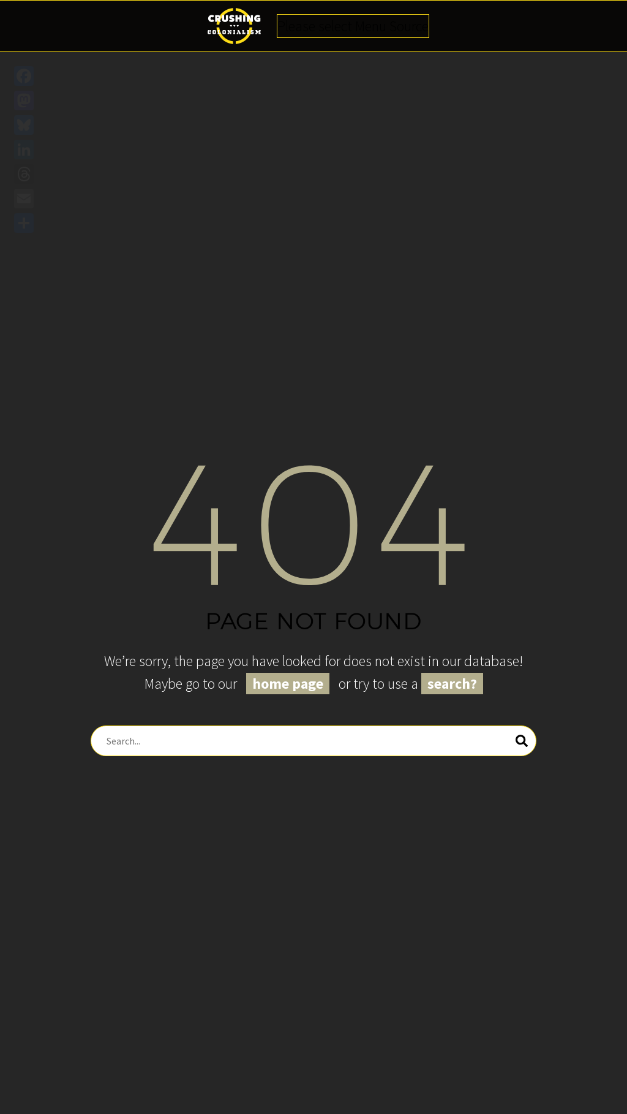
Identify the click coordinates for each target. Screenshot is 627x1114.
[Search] (313, 741)
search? (452, 683)
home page (287, 683)
